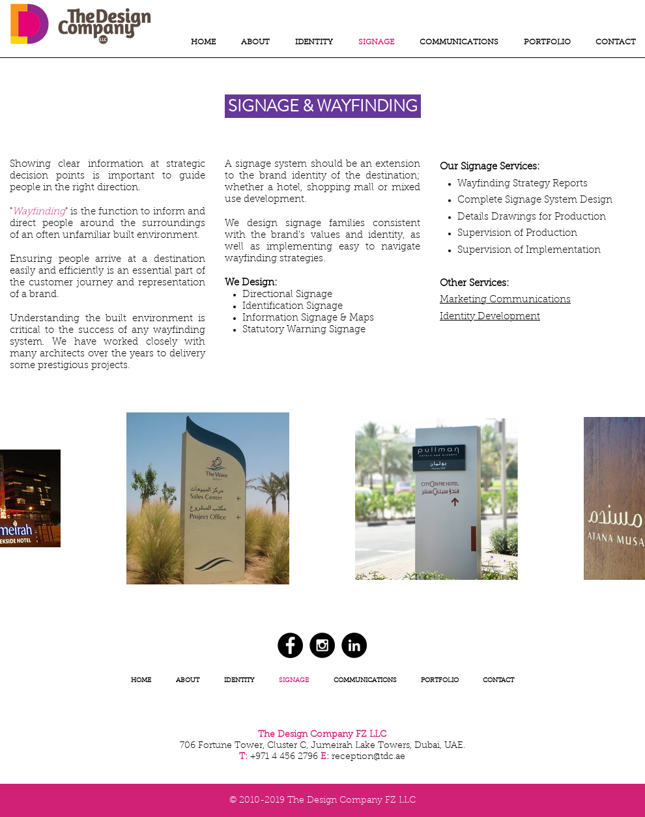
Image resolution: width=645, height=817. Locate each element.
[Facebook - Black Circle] (290, 645)
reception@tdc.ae (368, 757)
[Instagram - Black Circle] (322, 645)
